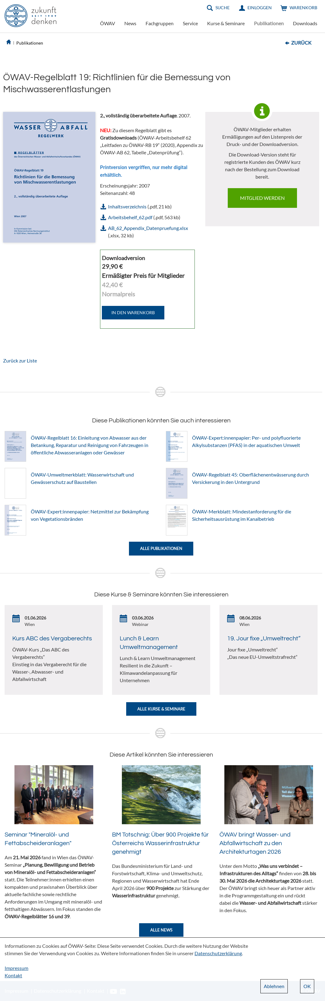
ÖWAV (107, 23)
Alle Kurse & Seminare (161, 708)
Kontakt (13, 975)
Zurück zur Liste (20, 360)
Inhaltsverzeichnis (127, 206)
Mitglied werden (262, 198)
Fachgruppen (160, 23)
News (130, 23)
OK (307, 986)
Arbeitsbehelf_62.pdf (130, 217)
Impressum (16, 968)
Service (190, 23)
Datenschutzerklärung (218, 953)
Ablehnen (274, 986)
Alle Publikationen (161, 548)
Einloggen (259, 7)
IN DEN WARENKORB (133, 312)
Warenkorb (303, 7)
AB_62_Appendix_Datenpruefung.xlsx (148, 228)
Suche (222, 7)
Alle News (161, 930)
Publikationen (269, 23)
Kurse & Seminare (226, 23)
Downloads (305, 23)
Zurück (301, 43)
